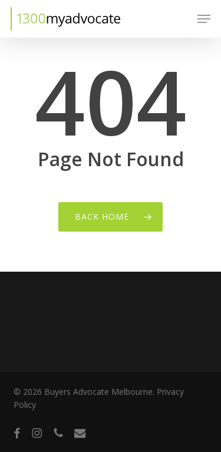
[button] (203, 19)
